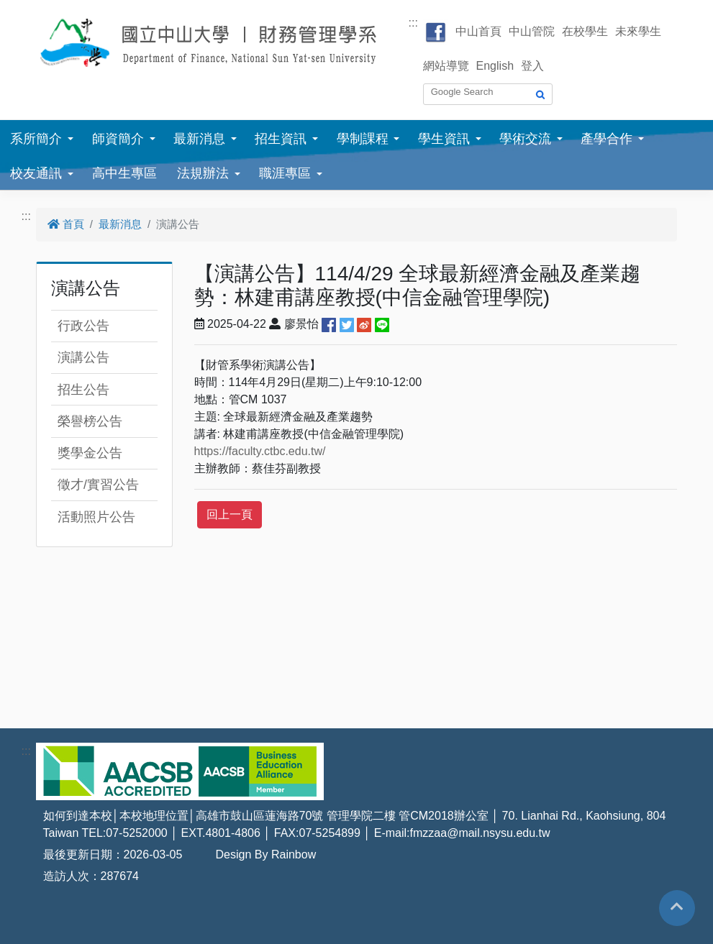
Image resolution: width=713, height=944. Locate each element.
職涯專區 (285, 173)
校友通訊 (36, 173)
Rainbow (293, 854)
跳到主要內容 (34, 8)
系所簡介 (36, 139)
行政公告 (83, 326)
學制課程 (363, 139)
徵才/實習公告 (98, 484)
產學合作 (606, 139)
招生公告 (83, 389)
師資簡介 (118, 139)
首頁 (65, 224)
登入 (532, 66)
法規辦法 (203, 173)
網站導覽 (446, 66)
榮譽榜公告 (90, 421)
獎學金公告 (90, 453)
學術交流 (525, 139)
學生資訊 (444, 139)
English (495, 66)
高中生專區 (124, 173)
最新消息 (199, 139)
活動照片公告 (96, 517)
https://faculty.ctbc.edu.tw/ (260, 451)
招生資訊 (280, 139)
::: (413, 23)
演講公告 (83, 357)
